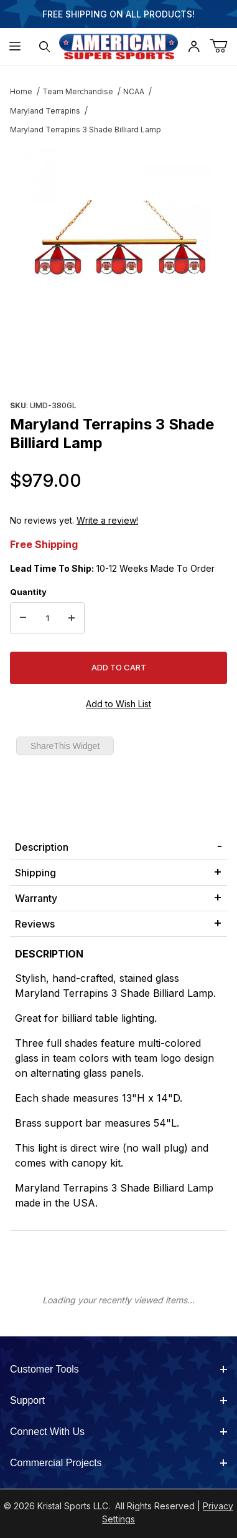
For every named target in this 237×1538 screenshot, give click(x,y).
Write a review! (107, 520)
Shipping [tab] (35, 872)
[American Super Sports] (118, 45)
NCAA (133, 91)
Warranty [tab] (36, 898)
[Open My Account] (194, 46)
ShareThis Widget (65, 746)
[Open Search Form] (45, 46)
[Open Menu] (15, 46)
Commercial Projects (118, 1462)
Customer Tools (118, 1369)
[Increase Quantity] (71, 618)
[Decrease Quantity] (23, 618)
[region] (118, 366)
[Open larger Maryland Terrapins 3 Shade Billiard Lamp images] (118, 240)
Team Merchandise (77, 91)
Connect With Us (118, 1431)
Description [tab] (41, 847)
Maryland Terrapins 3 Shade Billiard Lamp (85, 129)
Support (118, 1400)
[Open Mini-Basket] (223, 46)
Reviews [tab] (35, 924)
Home (21, 91)
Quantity (28, 592)
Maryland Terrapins (45, 110)
